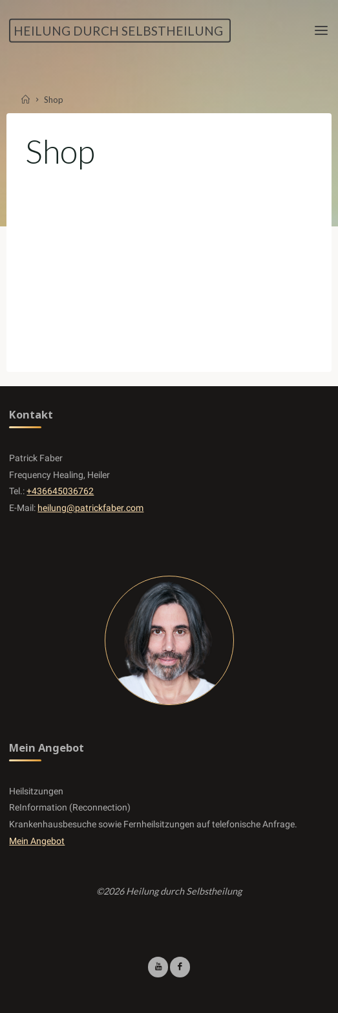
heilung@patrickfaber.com (90, 508)
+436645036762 (60, 491)
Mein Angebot (37, 841)
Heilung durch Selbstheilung (118, 30)
